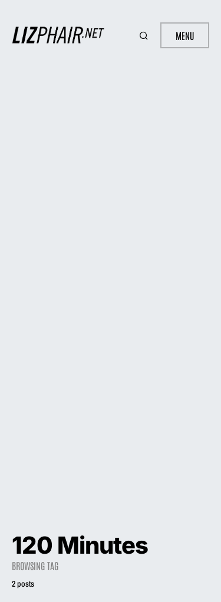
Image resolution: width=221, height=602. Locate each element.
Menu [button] (185, 35)
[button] (145, 35)
